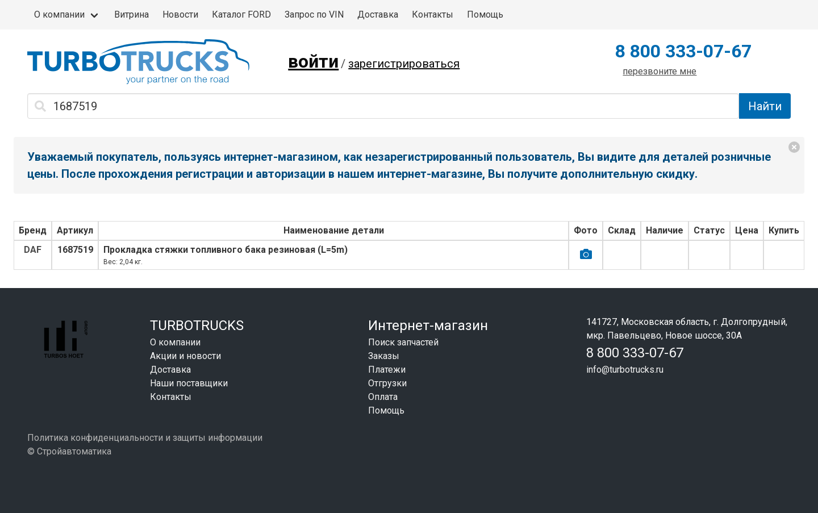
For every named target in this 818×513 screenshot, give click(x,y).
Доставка (377, 14)
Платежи (387, 369)
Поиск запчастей (403, 342)
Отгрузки (387, 383)
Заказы (383, 356)
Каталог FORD (241, 14)
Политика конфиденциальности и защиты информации (144, 437)
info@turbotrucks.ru (624, 369)
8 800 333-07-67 (683, 51)
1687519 (75, 249)
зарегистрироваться (404, 63)
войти (313, 61)
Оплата (383, 396)
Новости (180, 14)
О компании (59, 14)
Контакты (432, 14)
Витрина (131, 14)
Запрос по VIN (314, 14)
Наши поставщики (189, 383)
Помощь (485, 14)
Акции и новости (185, 356)
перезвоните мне (659, 71)
